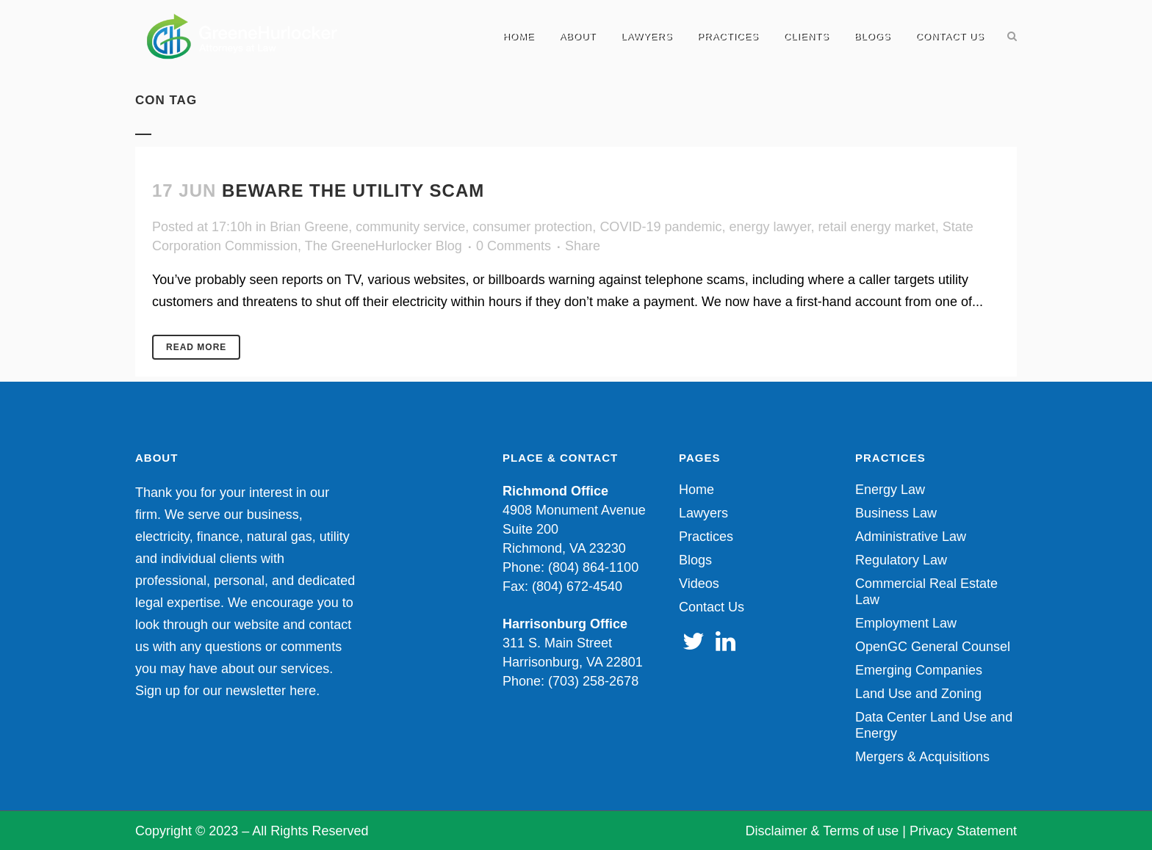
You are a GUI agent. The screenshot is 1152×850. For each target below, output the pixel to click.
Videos (699, 583)
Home (696, 489)
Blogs (695, 560)
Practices (706, 536)
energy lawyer (769, 226)
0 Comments (513, 246)
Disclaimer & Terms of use (822, 831)
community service (410, 226)
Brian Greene (309, 226)
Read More (196, 347)
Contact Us (711, 607)
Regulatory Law (901, 560)
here (302, 690)
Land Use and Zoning (918, 693)
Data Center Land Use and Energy (933, 725)
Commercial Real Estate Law (926, 591)
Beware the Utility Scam (353, 190)
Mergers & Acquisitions (922, 756)
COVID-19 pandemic (660, 226)
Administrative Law (910, 536)
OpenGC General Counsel (932, 646)
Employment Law (906, 623)
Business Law (896, 513)
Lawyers (703, 513)
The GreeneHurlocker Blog (383, 246)
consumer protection (532, 226)
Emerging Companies (918, 670)
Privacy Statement (963, 831)
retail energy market (876, 226)
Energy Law (890, 489)
